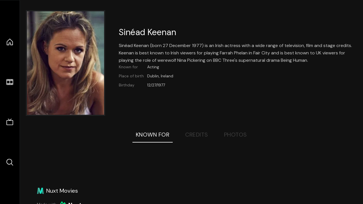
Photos (235, 134)
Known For (153, 134)
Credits (196, 134)
